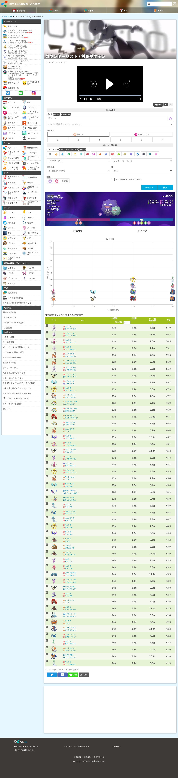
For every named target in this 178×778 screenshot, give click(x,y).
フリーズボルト (70, 616)
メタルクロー (69, 497)
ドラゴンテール (70, 490)
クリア (83, 149)
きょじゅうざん (70, 500)
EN (171, 104)
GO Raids (116, 746)
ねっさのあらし (70, 356)
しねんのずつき (70, 422)
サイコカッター (70, 333)
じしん (67, 431)
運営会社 (87, 757)
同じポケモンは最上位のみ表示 (129, 179)
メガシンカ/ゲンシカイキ (68, 149)
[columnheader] (54, 320)
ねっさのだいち (70, 554)
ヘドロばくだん (167, 203)
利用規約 (77, 757)
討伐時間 (77, 230)
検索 (165, 187)
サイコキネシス (70, 342)
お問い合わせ (99, 757)
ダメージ (142, 230)
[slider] (110, 95)
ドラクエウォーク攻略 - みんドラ (76, 746)
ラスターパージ (70, 637)
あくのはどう (166, 205)
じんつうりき (69, 353)
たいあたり (154, 200)
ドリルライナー (70, 609)
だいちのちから (70, 630)
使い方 (158, 104)
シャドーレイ (69, 383)
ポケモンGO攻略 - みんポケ (24, 4)
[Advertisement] (110, 708)
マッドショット (70, 360)
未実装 (65, 180)
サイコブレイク (70, 329)
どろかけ (68, 538)
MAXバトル (66, 114)
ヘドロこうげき (167, 200)
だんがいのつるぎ (71, 418)
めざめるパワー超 (71, 408)
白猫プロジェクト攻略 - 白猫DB (26, 746)
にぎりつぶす (69, 404)
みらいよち (69, 452)
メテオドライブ (70, 376)
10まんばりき (69, 548)
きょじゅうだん (70, 657)
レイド (56, 114)
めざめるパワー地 (71, 401)
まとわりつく (154, 203)
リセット (149, 187)
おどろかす (69, 463)
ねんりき (68, 326)
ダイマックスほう (71, 493)
